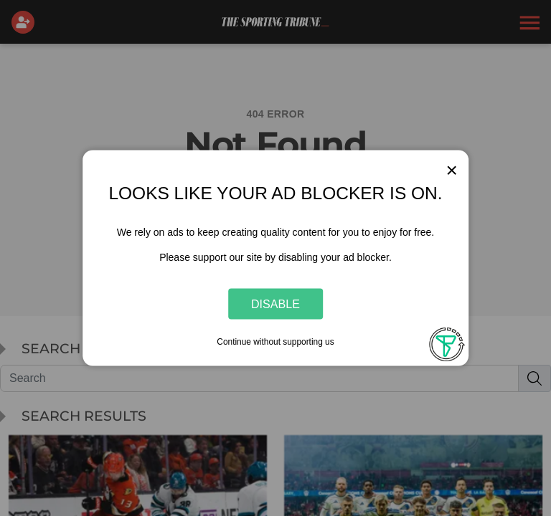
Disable (275, 303)
